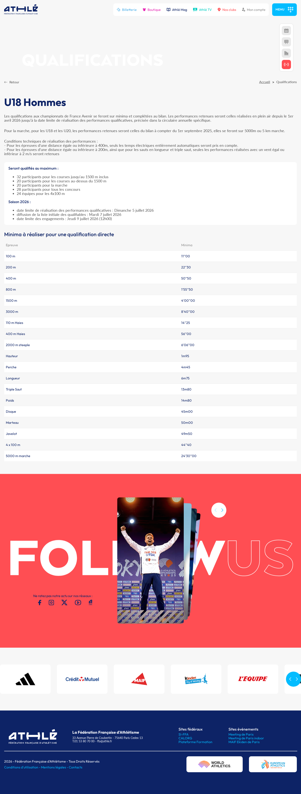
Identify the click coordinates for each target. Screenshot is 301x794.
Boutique (152, 10)
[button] (222, 515)
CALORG (185, 738)
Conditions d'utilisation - (22, 767)
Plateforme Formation (195, 742)
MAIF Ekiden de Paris (244, 742)
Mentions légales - (55, 767)
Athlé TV (202, 10)
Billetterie (127, 10)
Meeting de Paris (241, 734)
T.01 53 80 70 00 (83, 741)
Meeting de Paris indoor (246, 738)
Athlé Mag (177, 10)
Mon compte (253, 10)
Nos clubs (227, 10)
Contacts (75, 767)
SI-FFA (184, 734)
